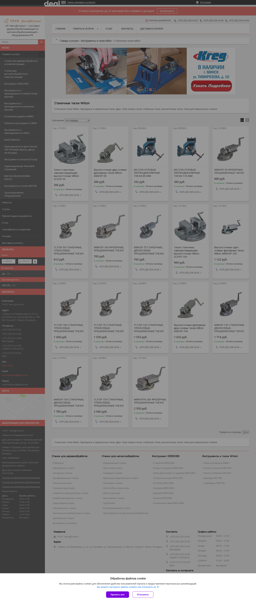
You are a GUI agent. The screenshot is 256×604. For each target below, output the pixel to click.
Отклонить (143, 594)
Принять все (118, 594)
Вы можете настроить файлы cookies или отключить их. (127, 587)
